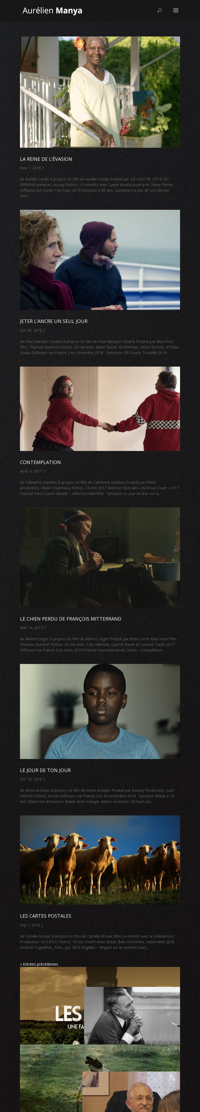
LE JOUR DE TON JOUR (45, 770)
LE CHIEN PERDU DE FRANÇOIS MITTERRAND (70, 619)
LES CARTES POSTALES (45, 916)
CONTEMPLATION (40, 462)
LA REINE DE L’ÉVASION (46, 159)
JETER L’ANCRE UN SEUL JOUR (54, 321)
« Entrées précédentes (39, 964)
